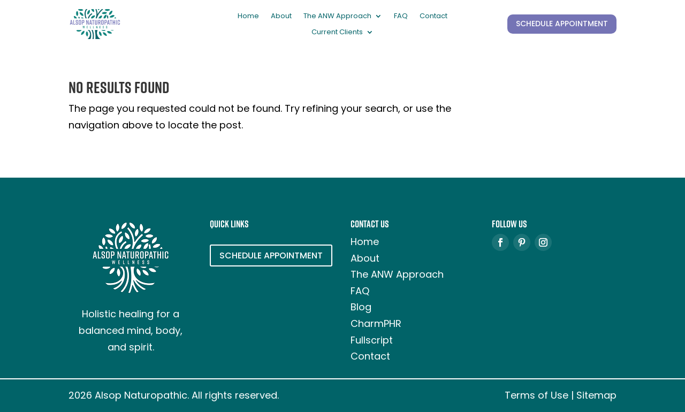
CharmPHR (376, 323)
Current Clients (337, 32)
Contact (433, 16)
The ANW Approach (337, 16)
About (281, 16)
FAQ (401, 16)
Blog (361, 307)
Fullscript (372, 340)
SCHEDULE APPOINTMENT (562, 23)
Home (248, 16)
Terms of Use (536, 395)
